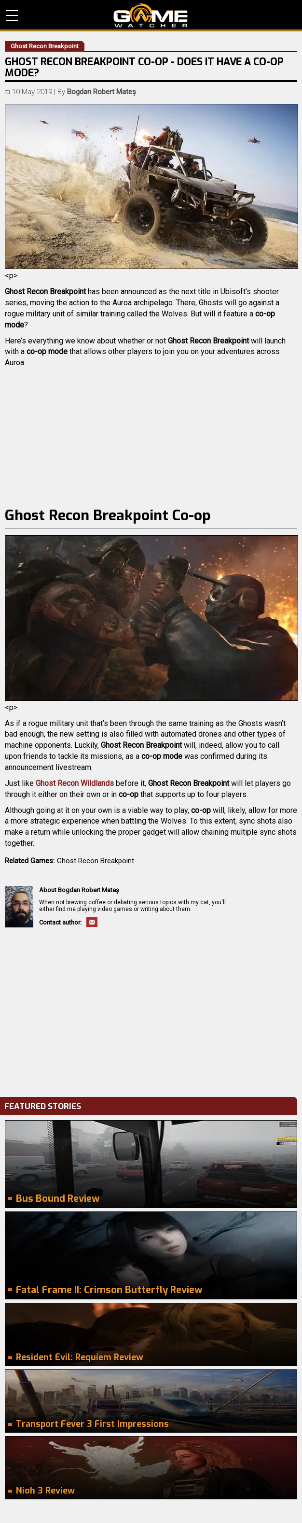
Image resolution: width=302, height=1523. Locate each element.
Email (91, 922)
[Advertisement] (151, 1019)
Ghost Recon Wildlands (75, 783)
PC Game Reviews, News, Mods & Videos (150, 15)
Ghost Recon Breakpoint (95, 860)
